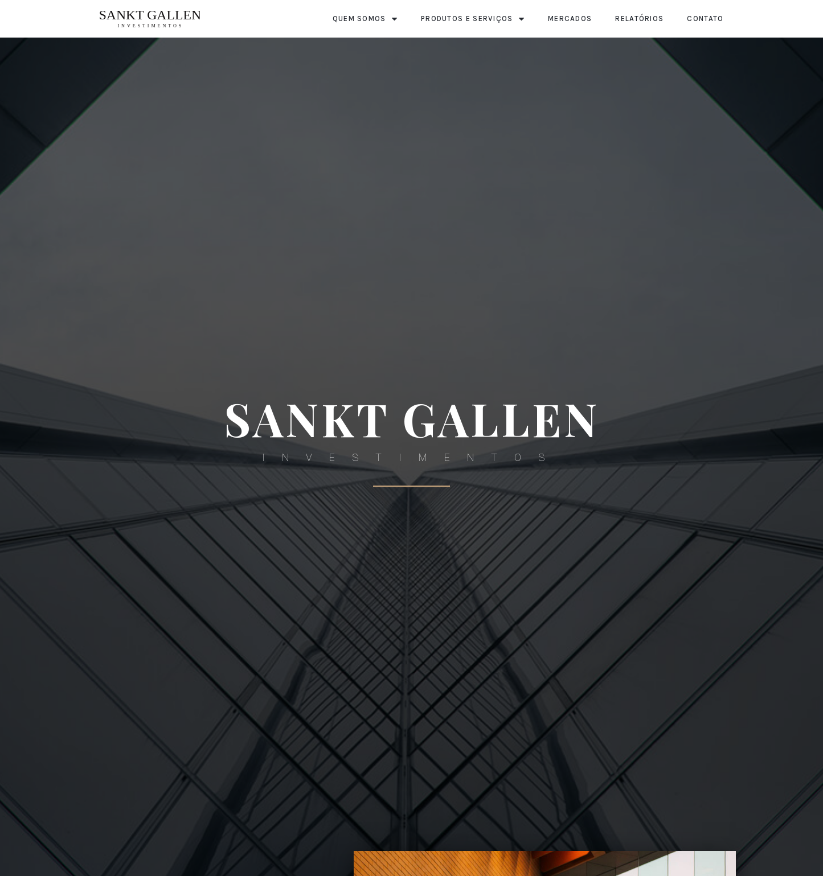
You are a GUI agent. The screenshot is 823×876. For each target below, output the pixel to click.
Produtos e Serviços (473, 19)
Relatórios (639, 18)
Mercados (570, 18)
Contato (705, 18)
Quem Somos (365, 19)
